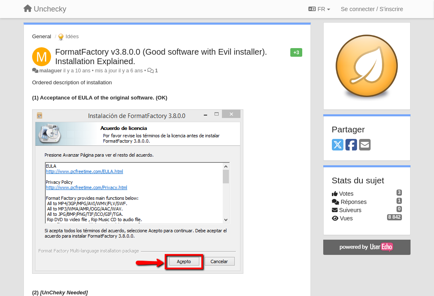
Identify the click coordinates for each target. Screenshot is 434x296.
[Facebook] (351, 145)
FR (319, 9)
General (41, 36)
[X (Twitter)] (337, 145)
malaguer (50, 71)
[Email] (365, 145)
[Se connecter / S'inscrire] (372, 9)
